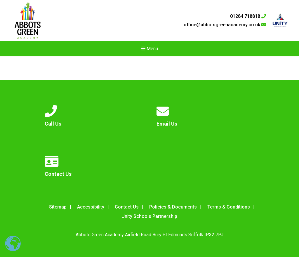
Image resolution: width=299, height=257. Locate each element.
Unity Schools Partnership (149, 216)
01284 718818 (248, 16)
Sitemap (58, 207)
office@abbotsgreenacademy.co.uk (225, 24)
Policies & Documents (173, 207)
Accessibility (90, 207)
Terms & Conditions (228, 207)
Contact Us (127, 207)
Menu (149, 48)
